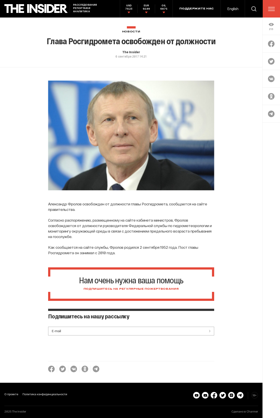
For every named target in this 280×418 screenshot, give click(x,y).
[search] (253, 9)
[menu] (271, 9)
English (232, 9)
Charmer (252, 411)
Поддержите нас (196, 8)
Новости (131, 31)
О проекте (11, 394)
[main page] (36, 9)
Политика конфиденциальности (45, 394)
